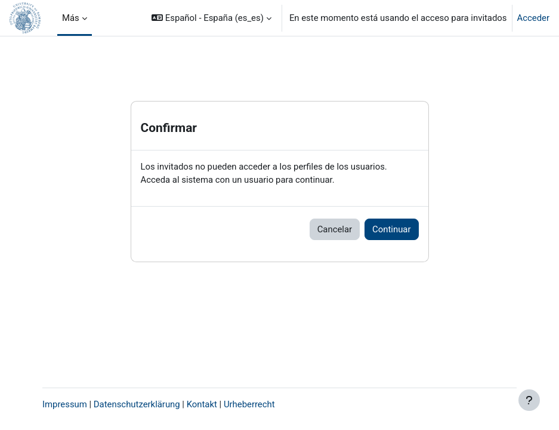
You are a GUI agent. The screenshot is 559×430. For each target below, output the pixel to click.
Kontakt (202, 404)
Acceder (533, 18)
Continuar (391, 229)
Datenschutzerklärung (137, 404)
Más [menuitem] (70, 18)
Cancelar (334, 229)
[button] (211, 18)
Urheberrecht (249, 404)
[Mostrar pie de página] (529, 400)
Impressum (64, 404)
